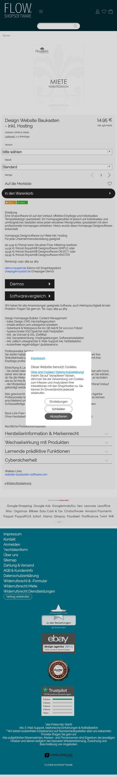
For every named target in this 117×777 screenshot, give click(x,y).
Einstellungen (59, 401)
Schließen (58, 409)
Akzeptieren (58, 416)
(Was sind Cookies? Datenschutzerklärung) (57, 372)
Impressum (38, 358)
